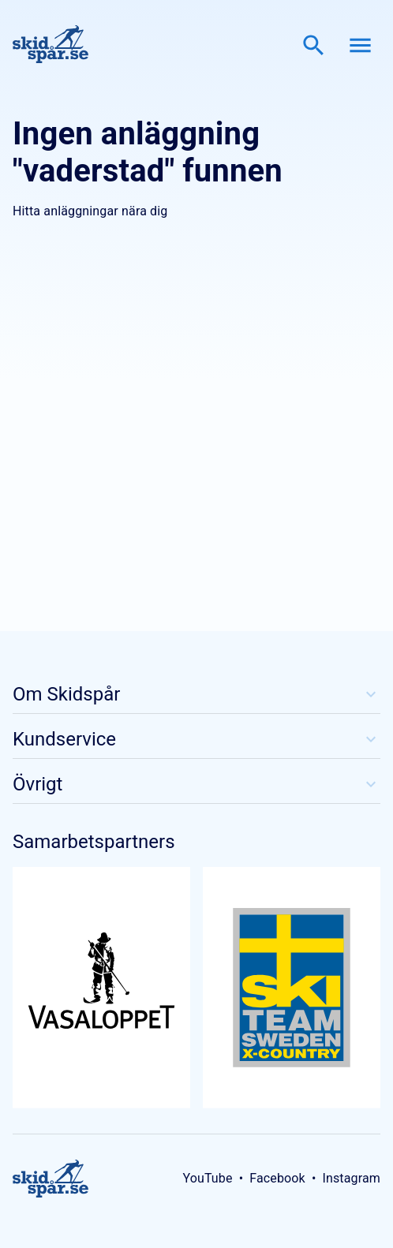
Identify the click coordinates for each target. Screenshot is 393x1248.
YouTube (207, 1178)
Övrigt (196, 784)
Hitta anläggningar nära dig (90, 211)
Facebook (277, 1178)
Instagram (351, 1178)
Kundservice (196, 739)
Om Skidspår (196, 694)
